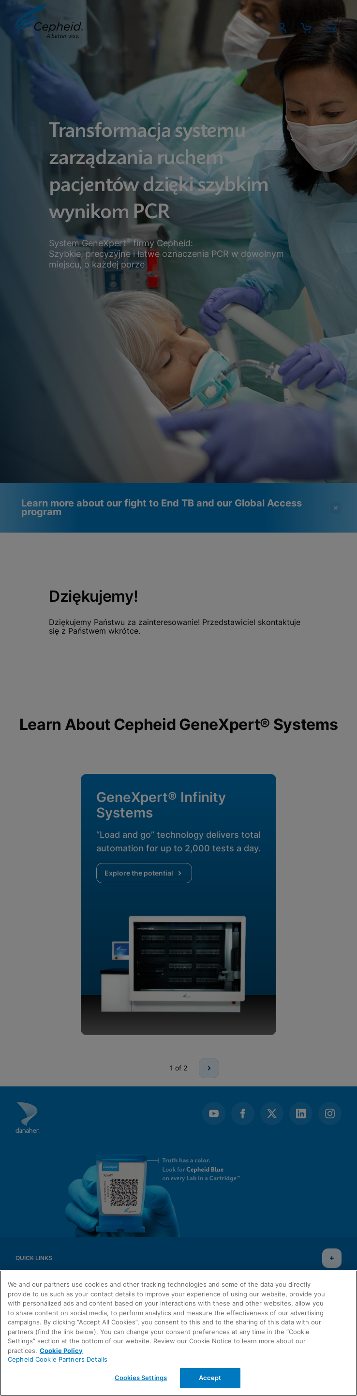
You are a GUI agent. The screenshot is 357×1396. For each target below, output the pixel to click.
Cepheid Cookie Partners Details (57, 1359)
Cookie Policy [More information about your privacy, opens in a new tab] (61, 1350)
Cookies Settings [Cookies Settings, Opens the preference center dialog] (141, 1377)
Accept (210, 1377)
